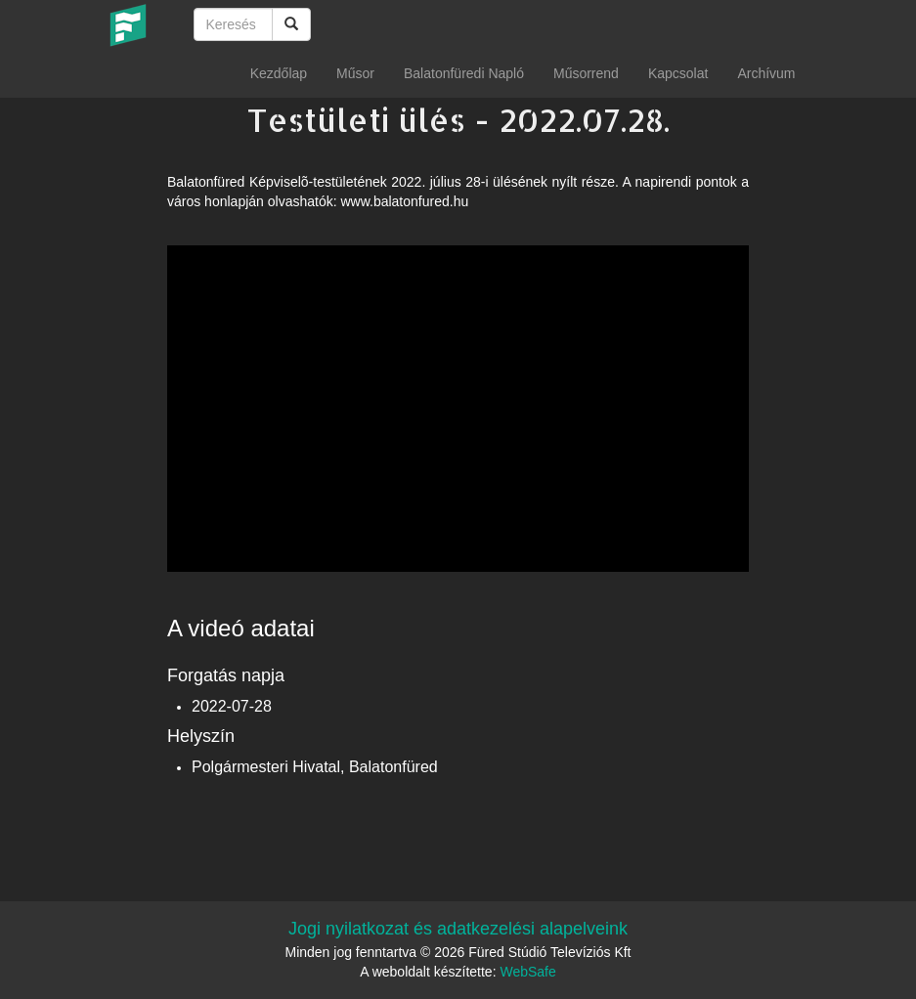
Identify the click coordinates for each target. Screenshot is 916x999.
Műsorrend (586, 73)
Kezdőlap (278, 73)
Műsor (355, 73)
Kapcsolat (678, 73)
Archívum (766, 73)
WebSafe (527, 971)
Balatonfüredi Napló (464, 73)
